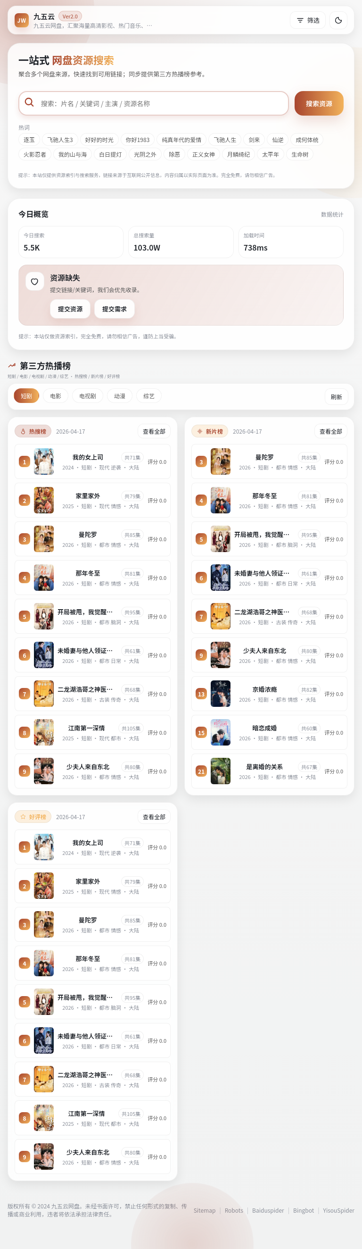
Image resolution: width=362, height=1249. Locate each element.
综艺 (149, 396)
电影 (55, 396)
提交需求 (114, 308)
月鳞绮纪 (238, 154)
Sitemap (205, 1210)
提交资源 (70, 308)
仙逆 (277, 139)
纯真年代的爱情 (181, 139)
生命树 (299, 154)
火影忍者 (35, 154)
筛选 (308, 20)
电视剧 (87, 396)
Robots (234, 1210)
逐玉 (29, 139)
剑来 (254, 139)
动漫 (119, 396)
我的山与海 (72, 154)
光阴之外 (145, 154)
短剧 (26, 396)
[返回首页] (85, 20)
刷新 (336, 397)
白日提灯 (110, 154)
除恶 (174, 154)
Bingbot (303, 1210)
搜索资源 (319, 103)
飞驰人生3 (60, 139)
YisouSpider (338, 1210)
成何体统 (307, 139)
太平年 (270, 154)
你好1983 (138, 139)
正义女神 (203, 154)
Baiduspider (268, 1210)
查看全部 (154, 431)
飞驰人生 (225, 139)
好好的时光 (99, 139)
